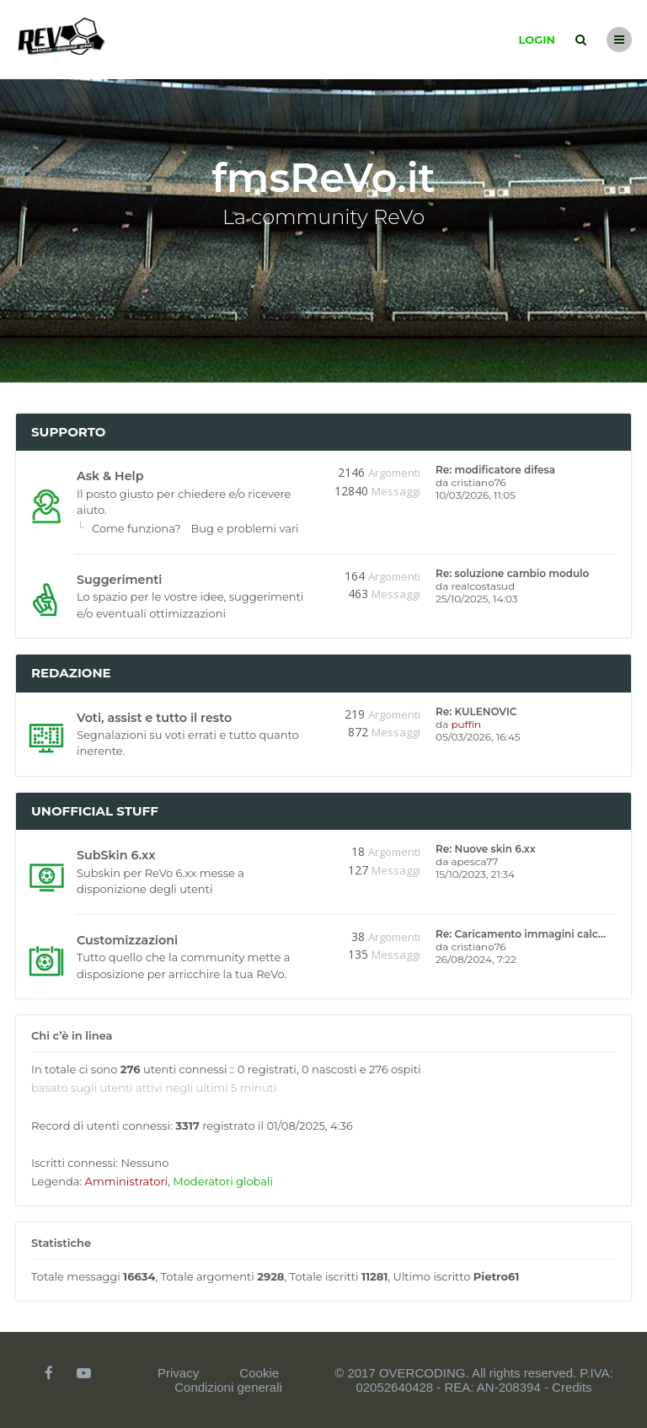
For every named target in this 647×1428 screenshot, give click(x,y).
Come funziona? (136, 528)
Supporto (68, 432)
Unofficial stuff (94, 811)
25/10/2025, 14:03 (477, 598)
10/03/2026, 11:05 (476, 495)
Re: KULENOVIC (476, 711)
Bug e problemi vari (245, 528)
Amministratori (126, 1181)
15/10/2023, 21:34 (475, 874)
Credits (572, 1387)
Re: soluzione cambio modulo (512, 573)
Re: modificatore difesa (495, 469)
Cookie (259, 1373)
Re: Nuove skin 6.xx (486, 848)
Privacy (178, 1373)
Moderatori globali (223, 1181)
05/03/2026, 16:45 (478, 736)
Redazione (71, 673)
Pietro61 (496, 1276)
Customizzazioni (127, 940)
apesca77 (474, 861)
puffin (466, 724)
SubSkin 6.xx (116, 855)
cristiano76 (478, 482)
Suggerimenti (119, 579)
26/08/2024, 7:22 (476, 959)
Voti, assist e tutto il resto (154, 717)
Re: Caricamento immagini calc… (521, 934)
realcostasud (483, 586)
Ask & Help (110, 476)
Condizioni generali (228, 1387)
